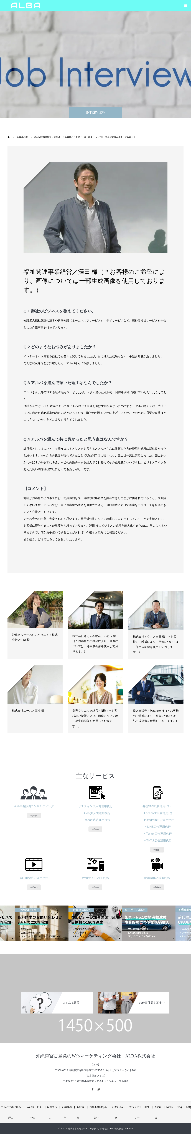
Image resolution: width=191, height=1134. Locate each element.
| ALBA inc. (128, 1128)
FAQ (188, 1107)
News (169, 1107)
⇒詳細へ (34, 815)
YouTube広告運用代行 (34, 877)
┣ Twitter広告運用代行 (157, 833)
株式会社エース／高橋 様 (28, 710)
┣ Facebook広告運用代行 (157, 813)
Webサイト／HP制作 (95, 877)
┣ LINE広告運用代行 (157, 826)
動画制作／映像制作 (157, 877)
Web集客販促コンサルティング (34, 806)
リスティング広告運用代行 (95, 806)
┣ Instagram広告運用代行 (157, 819)
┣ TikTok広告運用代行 (157, 840)
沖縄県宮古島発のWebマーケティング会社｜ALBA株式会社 (95, 1055)
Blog (179, 1107)
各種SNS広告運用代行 (157, 806)
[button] (185, 5)
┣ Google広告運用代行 (95, 813)
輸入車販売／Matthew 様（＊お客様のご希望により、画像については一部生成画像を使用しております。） (156, 716)
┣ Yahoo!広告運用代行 (95, 819)
